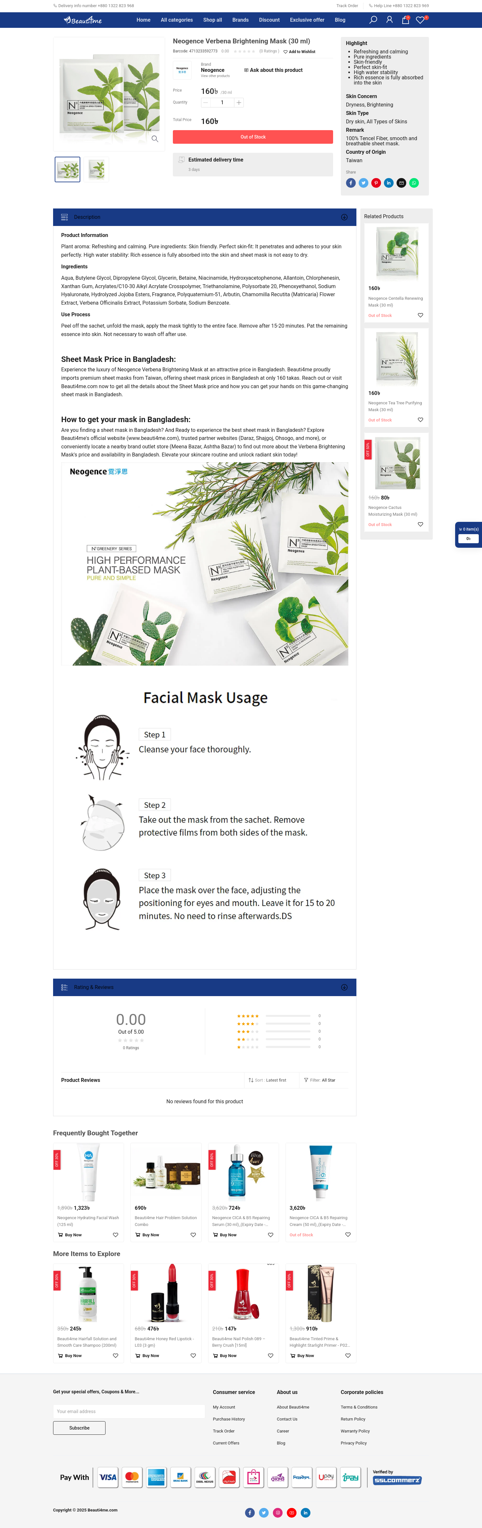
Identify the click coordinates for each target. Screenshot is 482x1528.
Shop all (212, 20)
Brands (240, 20)
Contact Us (287, 1419)
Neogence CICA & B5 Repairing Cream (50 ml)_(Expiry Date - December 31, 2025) (318, 1224)
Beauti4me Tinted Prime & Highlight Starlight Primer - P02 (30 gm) (318, 1345)
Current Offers (226, 1443)
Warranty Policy (355, 1431)
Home (144, 20)
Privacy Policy (354, 1443)
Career (283, 1431)
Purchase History (229, 1419)
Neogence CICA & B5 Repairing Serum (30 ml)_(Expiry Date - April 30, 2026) (241, 1224)
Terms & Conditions (359, 1407)
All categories (177, 20)
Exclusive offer (307, 20)
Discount (269, 20)
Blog (340, 20)
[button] (373, 20)
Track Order (347, 5)
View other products (215, 76)
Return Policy (353, 1419)
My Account (224, 1407)
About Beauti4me (293, 1407)
